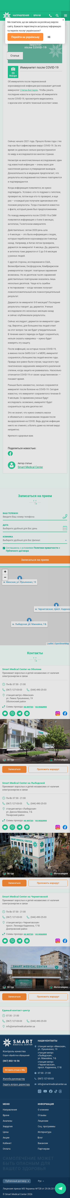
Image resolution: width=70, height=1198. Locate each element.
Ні (49, 37)
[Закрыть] (63, 19)
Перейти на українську (25, 37)
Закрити (60, 1188)
